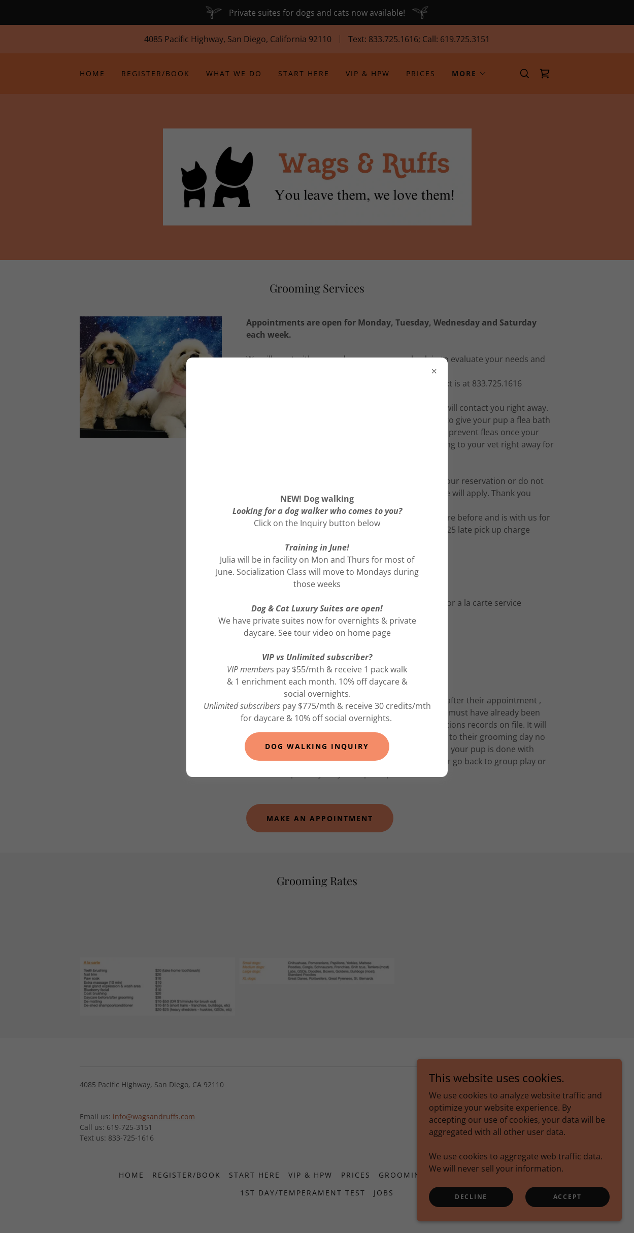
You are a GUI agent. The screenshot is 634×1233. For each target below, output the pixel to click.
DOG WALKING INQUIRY (317, 746)
